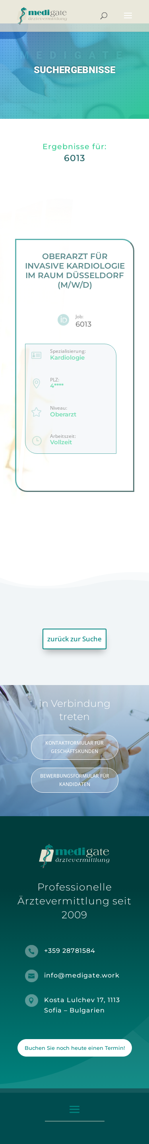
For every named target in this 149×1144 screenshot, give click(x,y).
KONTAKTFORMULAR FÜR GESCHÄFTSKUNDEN (74, 746)
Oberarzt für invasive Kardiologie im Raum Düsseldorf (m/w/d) (74, 271)
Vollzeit (61, 442)
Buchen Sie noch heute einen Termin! (75, 1048)
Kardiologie (67, 357)
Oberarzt (63, 414)
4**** (56, 386)
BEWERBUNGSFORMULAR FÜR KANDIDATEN (74, 779)
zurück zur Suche (74, 638)
